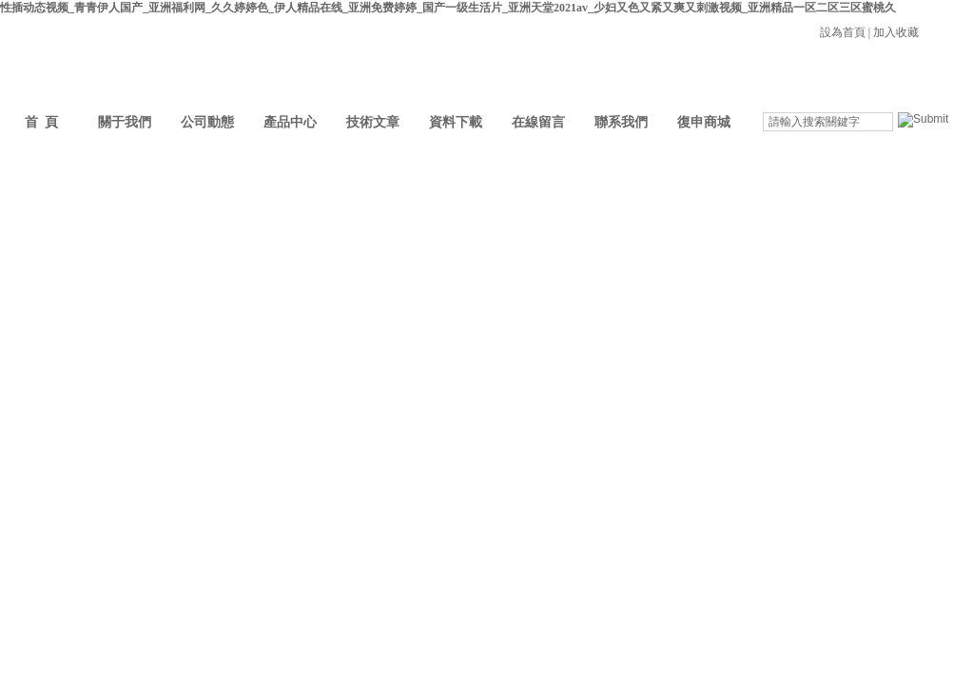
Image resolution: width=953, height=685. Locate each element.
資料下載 (455, 122)
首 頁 (41, 122)
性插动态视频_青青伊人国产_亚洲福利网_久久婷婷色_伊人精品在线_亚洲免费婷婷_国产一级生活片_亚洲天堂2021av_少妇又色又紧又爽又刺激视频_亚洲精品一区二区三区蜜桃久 (448, 7)
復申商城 (703, 122)
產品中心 (290, 122)
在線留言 (538, 122)
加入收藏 (896, 32)
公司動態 (207, 122)
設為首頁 (842, 32)
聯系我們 (621, 122)
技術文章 (372, 122)
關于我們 (124, 122)
